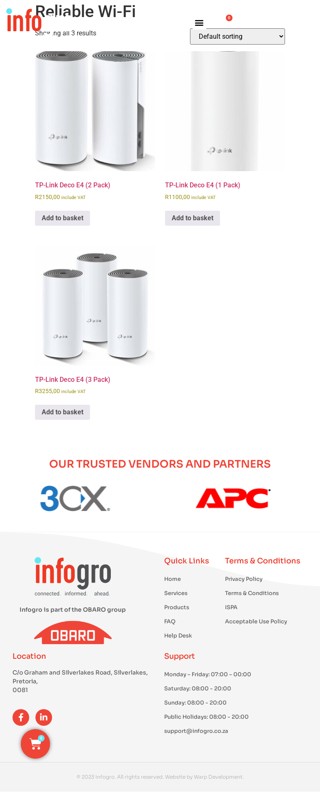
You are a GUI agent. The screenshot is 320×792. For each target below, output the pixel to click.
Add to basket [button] (62, 218)
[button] (199, 23)
